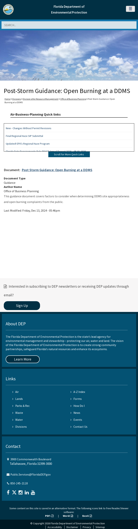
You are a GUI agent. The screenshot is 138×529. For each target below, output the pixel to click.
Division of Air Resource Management (40, 99)
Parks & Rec (21, 406)
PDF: (49, 516)
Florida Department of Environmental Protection (78, 523)
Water (17, 420)
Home (7, 99)
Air (15, 392)
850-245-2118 (19, 483)
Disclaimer (72, 527)
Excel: (87, 516)
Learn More (22, 359)
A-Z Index (77, 392)
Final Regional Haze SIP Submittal (24, 136)
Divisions (16, 99)
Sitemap (100, 527)
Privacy (87, 527)
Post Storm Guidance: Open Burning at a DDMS (57, 170)
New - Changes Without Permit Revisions (28, 128)
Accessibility (55, 527)
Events (76, 420)
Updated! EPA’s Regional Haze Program (28, 143)
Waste (17, 413)
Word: (68, 516)
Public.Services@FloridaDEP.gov (30, 474)
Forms (76, 399)
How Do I (77, 406)
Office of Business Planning (73, 99)
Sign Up (22, 305)
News (75, 413)
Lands (17, 399)
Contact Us (78, 426)
